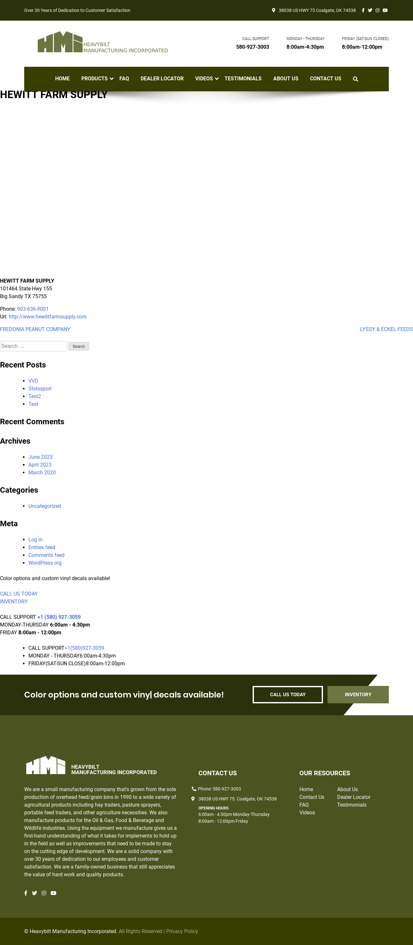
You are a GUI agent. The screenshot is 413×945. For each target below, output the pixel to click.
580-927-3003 (252, 47)
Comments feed (46, 555)
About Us (285, 78)
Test (33, 404)
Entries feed (41, 547)
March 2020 (42, 472)
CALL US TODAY (19, 594)
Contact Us (325, 78)
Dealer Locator (162, 78)
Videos (204, 78)
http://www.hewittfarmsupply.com (47, 317)
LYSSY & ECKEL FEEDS (386, 329)
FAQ (124, 78)
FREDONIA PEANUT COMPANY (35, 329)
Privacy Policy (182, 931)
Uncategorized (44, 506)
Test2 (34, 396)
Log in (35, 540)
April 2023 (40, 465)
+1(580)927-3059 (84, 648)
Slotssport (40, 389)
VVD (33, 381)
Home (62, 78)
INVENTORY (14, 601)
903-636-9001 (33, 309)
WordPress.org (45, 563)
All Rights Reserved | (142, 931)
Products (94, 78)
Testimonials (243, 78)
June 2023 (40, 457)
